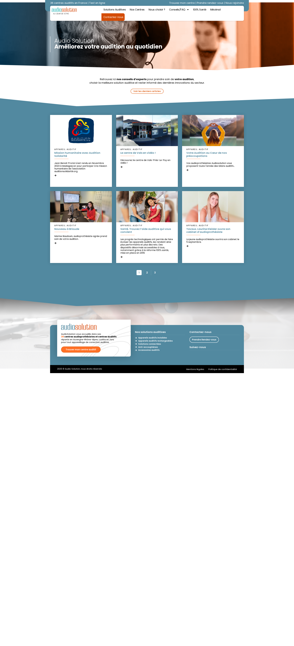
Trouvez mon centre (182, 3)
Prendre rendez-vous (210, 3)
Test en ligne (97, 3)
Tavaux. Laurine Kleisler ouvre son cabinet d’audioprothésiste (208, 230)
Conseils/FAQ (179, 9)
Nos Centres (137, 9)
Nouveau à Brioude (66, 229)
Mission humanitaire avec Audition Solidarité (77, 154)
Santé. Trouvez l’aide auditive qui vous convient (145, 230)
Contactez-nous (113, 17)
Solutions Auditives (114, 9)
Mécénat (215, 9)
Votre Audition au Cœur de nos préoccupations (206, 154)
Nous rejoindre (235, 3)
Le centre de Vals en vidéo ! (138, 153)
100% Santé (199, 9)
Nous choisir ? (157, 9)
